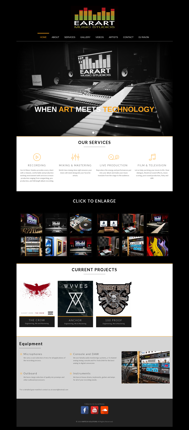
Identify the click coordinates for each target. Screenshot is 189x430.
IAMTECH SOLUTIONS (89, 421)
